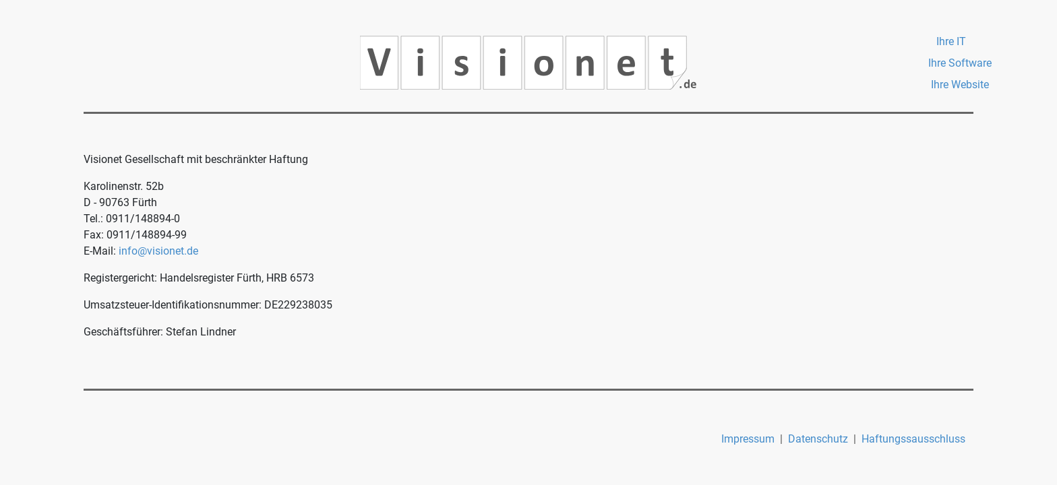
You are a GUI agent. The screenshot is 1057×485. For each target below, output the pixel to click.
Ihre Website (960, 84)
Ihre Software (960, 63)
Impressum (748, 438)
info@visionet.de (158, 251)
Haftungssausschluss (913, 438)
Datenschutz (818, 438)
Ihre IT (951, 41)
